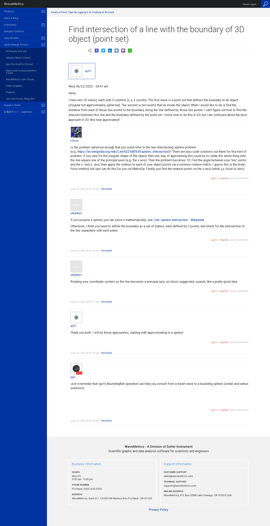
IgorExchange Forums (16, 44)
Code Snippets (14, 86)
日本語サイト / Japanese (18, 112)
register (224, 178)
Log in (214, 178)
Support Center (12, 105)
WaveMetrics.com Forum (20, 79)
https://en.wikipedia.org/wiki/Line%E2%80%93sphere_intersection (123, 151)
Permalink (106, 189)
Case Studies (11, 38)
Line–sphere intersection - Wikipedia (178, 220)
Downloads (10, 24)
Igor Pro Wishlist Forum (19, 64)
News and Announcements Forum (21, 71)
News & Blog (11, 18)
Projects (10, 92)
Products (9, 11)
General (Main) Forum (18, 57)
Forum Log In (249, 4)
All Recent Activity (16, 51)
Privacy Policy (158, 510)
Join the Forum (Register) (20, 98)
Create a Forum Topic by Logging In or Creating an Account (82, 12)
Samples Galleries (14, 31)
